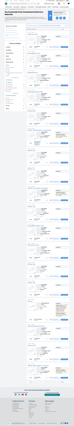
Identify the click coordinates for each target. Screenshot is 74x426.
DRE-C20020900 (44, 152)
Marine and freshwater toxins (11, 30)
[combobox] (24, 4)
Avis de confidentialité (41, 423)
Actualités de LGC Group (33, 404)
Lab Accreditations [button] (15, 53)
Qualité (11, 0)
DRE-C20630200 (44, 93)
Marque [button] (15, 65)
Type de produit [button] (15, 80)
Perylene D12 (32, 111)
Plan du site (47, 410)
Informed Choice (31, 412)
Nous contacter (27, 0)
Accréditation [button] (15, 50)
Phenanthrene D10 (33, 245)
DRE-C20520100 (44, 36)
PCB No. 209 (31, 150)
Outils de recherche (17, 403)
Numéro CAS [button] (15, 59)
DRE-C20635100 (44, 55)
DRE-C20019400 (44, 284)
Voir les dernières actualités (51, 394)
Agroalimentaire (16, 405)
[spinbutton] (49, 47)
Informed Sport (31, 414)
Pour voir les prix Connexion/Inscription (56, 47)
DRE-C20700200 (44, 328)
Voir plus (60, 15)
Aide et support (21, 0)
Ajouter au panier (64, 46)
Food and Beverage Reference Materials (17, 9)
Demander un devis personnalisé (50, 411)
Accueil (6, 9)
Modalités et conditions (33, 423)
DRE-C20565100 (44, 227)
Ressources (15, 0)
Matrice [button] (15, 108)
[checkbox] (6, 67)
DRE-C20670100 (44, 347)
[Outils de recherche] (12, 403)
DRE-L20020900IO (44, 367)
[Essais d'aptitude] (12, 411)
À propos (7, 0)
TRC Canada (31, 415)
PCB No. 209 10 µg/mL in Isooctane (38, 365)
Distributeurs (47, 407)
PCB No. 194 (31, 282)
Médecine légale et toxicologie (18, 408)
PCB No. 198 (31, 264)
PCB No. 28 (31, 169)
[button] (50, 47)
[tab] (15, 47)
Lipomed (30, 417)
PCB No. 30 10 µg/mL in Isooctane (38, 188)
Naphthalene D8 (32, 72)
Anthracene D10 (32, 34)
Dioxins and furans (9, 28)
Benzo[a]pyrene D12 (34, 53)
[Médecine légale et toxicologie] (12, 408)
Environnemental (16, 407)
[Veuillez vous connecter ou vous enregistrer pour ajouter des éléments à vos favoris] (44, 47)
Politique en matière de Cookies (52, 423)
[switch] (9, 82)
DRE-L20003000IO (44, 190)
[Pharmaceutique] (12, 404)
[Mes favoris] (64, 4)
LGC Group (30, 403)
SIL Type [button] (15, 105)
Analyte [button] (15, 56)
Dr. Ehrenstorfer (42, 38)
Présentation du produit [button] (15, 95)
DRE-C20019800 (44, 266)
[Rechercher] (38, 3)
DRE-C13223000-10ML (45, 303)
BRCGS (30, 411)
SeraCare (30, 408)
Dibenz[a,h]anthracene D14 (36, 326)
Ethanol (30, 301)
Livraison (46, 408)
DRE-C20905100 (44, 74)
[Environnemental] (12, 407)
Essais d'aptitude (16, 411)
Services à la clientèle (48, 403)
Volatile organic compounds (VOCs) (13, 37)
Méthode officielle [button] (15, 62)
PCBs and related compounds (11, 32)
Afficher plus (15, 77)
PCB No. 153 (31, 206)
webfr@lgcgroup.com (61, 0)
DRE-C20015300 (44, 208)
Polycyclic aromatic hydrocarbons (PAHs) (12, 35)
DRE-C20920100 (44, 247)
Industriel (15, 409)
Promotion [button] (15, 47)
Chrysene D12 (32, 345)
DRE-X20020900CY (44, 132)
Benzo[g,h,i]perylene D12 (35, 92)
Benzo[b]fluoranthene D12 (36, 226)
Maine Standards (31, 407)
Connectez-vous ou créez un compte (35, 25)
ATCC (29, 410)
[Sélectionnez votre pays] (67, 1)
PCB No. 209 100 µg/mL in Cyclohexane (39, 130)
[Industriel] (12, 410)
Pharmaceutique (16, 404)
